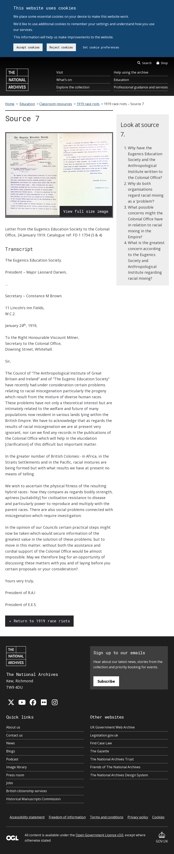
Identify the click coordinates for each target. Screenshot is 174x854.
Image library (16, 767)
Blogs (10, 751)
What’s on (64, 80)
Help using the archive (131, 72)
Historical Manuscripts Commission (33, 799)
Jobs (9, 783)
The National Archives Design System (119, 775)
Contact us (14, 735)
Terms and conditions (106, 817)
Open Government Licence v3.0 (99, 835)
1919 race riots (88, 104)
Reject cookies (61, 47)
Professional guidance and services (141, 87)
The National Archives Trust (112, 759)
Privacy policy (138, 817)
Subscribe (106, 681)
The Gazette (99, 751)
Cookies (158, 817)
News (10, 743)
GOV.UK (162, 837)
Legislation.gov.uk (104, 735)
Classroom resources (55, 104)
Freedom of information (67, 817)
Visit (59, 72)
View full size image (85, 211)
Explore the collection (72, 87)
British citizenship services (26, 791)
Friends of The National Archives (115, 767)
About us (13, 727)
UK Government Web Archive (112, 727)
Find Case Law (101, 743)
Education (121, 80)
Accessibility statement (27, 817)
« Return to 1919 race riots (39, 620)
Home (9, 104)
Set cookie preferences (101, 47)
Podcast (12, 759)
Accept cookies (27, 47)
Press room (15, 775)
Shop (162, 63)
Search (144, 63)
